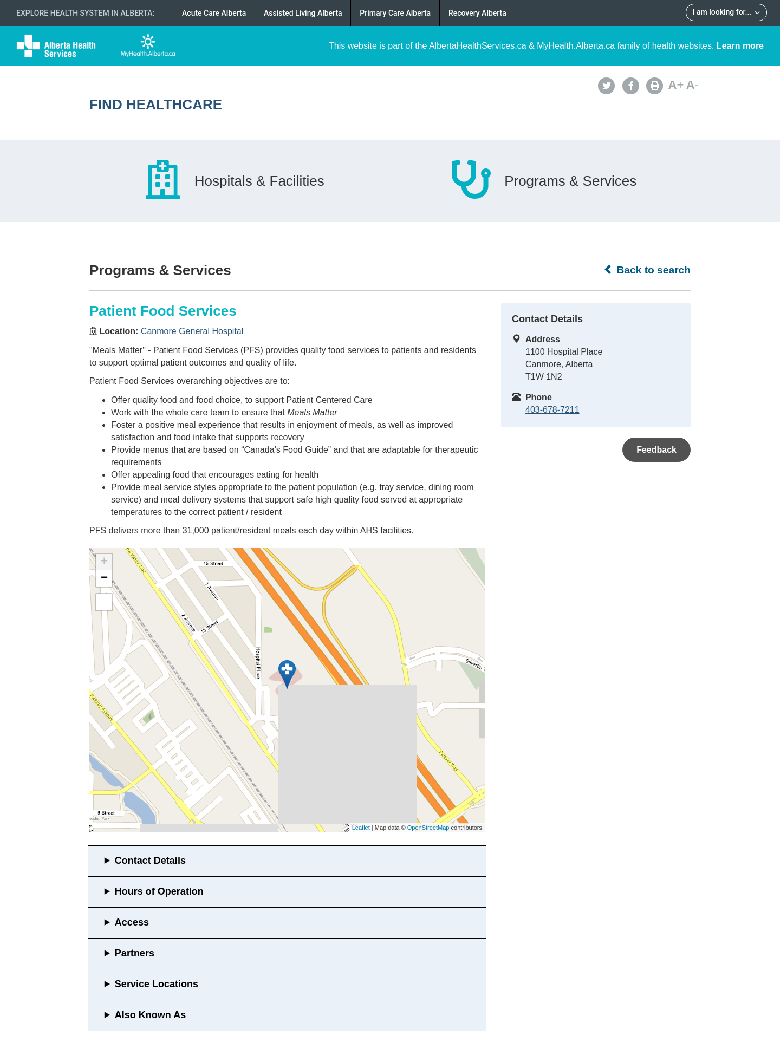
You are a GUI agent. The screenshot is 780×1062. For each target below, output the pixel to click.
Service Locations (156, 984)
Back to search (647, 270)
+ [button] (104, 562)
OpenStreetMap (428, 827)
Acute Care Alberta (214, 13)
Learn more (740, 45)
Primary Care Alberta (395, 13)
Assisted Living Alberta (303, 13)
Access (132, 922)
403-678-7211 (552, 409)
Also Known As (150, 1014)
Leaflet (361, 827)
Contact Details (150, 860)
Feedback (656, 449)
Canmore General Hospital (192, 331)
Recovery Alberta (477, 13)
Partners (134, 953)
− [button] (104, 578)
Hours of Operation (159, 891)
